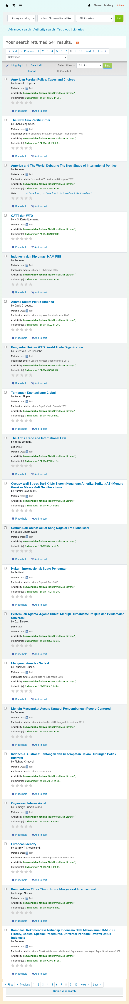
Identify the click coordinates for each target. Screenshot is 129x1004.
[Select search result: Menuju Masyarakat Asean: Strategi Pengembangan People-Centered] (5, 708)
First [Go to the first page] (12, 51)
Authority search (44, 29)
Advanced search (19, 29)
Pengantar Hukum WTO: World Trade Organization (47, 347)
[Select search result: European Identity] (5, 844)
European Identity (23, 844)
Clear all (31, 71)
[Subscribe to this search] (77, 42)
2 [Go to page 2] (43, 51)
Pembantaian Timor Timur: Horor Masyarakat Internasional (53, 889)
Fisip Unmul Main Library (7, 5)
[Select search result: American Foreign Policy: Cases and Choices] (5, 79)
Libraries (78, 29)
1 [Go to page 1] (38, 51)
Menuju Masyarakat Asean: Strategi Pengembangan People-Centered (61, 708)
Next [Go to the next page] (90, 51)
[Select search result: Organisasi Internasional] (5, 803)
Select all (36, 65)
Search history (103, 5)
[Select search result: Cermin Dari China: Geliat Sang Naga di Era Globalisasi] (5, 527)
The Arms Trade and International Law (38, 438)
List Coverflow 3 (67, 193)
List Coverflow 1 (32, 193)
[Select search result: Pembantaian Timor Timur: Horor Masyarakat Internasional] (5, 889)
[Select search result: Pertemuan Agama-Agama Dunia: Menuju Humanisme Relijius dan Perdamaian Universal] (5, 613)
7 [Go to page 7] (66, 51)
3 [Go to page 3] (47, 51)
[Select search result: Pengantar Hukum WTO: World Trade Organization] (5, 347)
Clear (121, 5)
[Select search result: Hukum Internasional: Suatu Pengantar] (5, 568)
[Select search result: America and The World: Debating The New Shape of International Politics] (5, 165)
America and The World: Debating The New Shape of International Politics (64, 165)
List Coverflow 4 (84, 193)
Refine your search (64, 991)
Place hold (19, 110)
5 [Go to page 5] (57, 51)
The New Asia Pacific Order (30, 120)
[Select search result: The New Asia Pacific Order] (5, 120)
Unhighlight (14, 65)
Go (119, 18)
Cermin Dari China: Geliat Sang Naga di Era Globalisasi (50, 528)
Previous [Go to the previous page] (27, 51)
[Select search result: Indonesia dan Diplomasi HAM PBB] (5, 256)
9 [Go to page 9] (75, 51)
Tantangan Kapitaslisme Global (33, 392)
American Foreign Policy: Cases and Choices (43, 79)
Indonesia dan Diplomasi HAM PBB (36, 256)
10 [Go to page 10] (80, 51)
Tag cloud (63, 29)
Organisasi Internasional (28, 803)
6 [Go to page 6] (61, 51)
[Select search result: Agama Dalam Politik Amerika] (5, 301)
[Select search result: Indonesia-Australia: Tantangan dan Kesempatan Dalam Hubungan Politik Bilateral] (5, 754)
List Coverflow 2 (50, 193)
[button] (13, 5)
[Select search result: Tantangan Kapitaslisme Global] (5, 392)
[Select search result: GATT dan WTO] (5, 215)
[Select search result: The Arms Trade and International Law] (5, 438)
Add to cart (39, 110)
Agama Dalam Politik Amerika (32, 302)
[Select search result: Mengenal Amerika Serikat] (5, 663)
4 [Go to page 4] (52, 51)
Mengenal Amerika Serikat (30, 663)
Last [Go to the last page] (103, 51)
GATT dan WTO (22, 215)
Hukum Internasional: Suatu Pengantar (39, 568)
